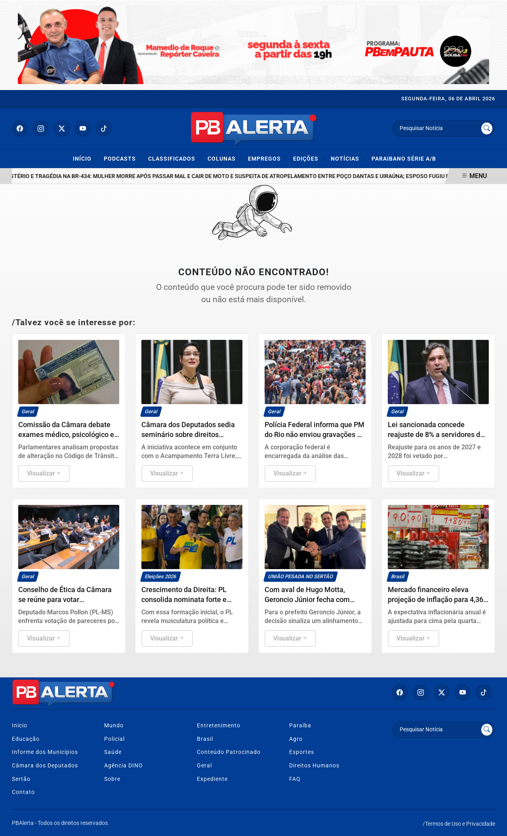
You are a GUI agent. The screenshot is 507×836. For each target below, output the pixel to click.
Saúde (113, 752)
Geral (204, 765)
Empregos (267, 158)
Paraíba (300, 725)
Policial (114, 739)
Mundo (114, 725)
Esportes (301, 752)
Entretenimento (218, 725)
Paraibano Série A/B (404, 158)
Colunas (225, 158)
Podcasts (123, 158)
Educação (26, 739)
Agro (296, 739)
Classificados (175, 158)
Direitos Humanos (314, 765)
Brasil (205, 739)
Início (85, 158)
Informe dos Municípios (45, 752)
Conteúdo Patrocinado (229, 752)
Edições (309, 158)
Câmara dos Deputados (45, 765)
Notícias (348, 158)
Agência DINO (123, 765)
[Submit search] (486, 128)
